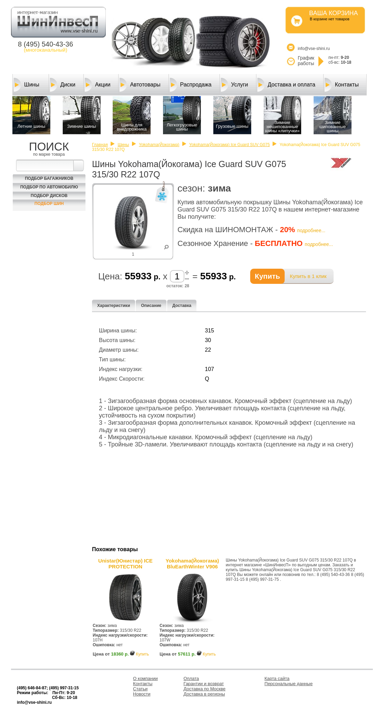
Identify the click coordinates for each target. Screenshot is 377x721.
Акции (98, 84)
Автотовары (140, 84)
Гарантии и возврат (204, 683)
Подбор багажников (49, 178)
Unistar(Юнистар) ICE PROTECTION (125, 563)
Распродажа (191, 84)
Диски (62, 84)
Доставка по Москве (205, 688)
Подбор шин (49, 203)
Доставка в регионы (204, 694)
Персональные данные (289, 683)
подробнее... (311, 230)
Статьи (140, 688)
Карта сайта (277, 678)
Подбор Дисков (49, 195)
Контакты (342, 84)
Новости (141, 694)
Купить (142, 654)
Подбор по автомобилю (49, 187)
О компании (145, 678)
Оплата (191, 678)
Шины (26, 84)
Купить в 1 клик (308, 276)
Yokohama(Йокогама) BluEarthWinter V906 (192, 563)
